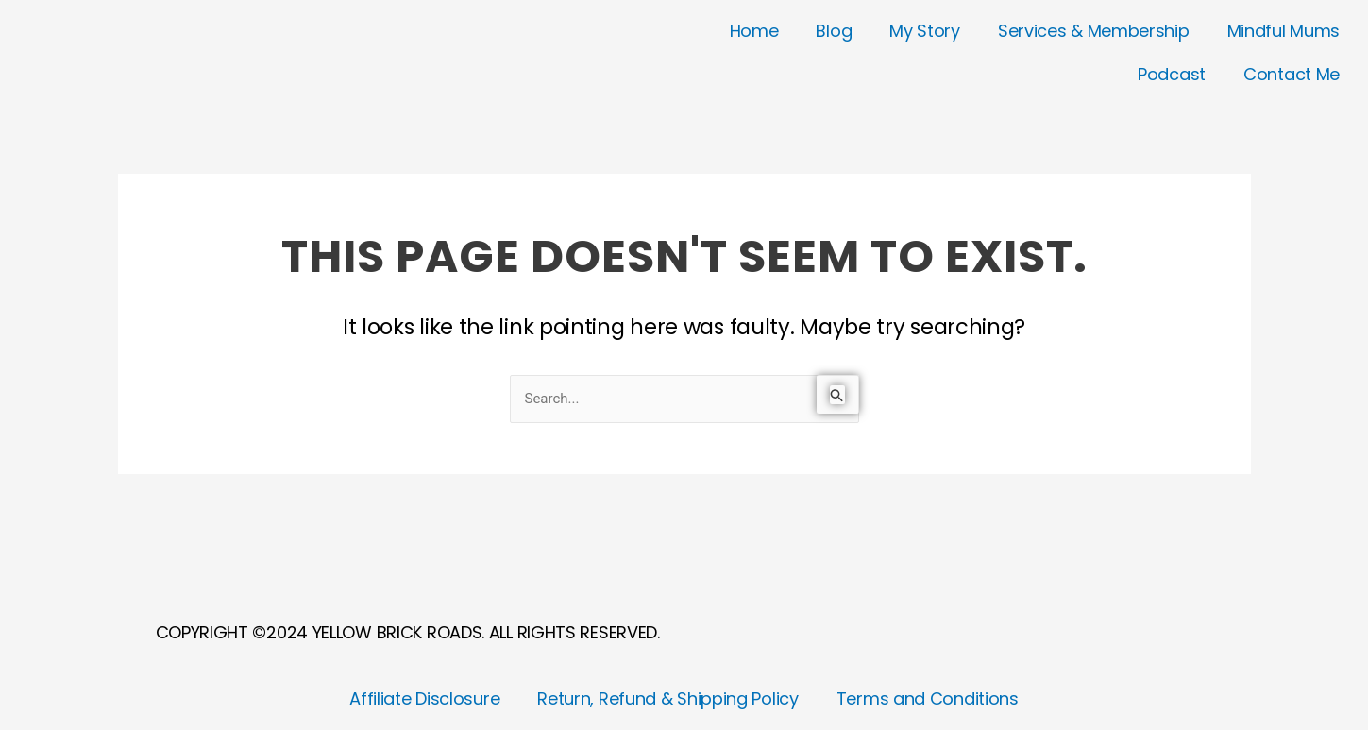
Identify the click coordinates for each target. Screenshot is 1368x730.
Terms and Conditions (927, 698)
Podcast (1172, 74)
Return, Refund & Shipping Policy (667, 698)
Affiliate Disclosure (424, 698)
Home (754, 30)
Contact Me (1291, 74)
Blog (834, 30)
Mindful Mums (1283, 30)
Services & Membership (1094, 30)
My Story (924, 30)
